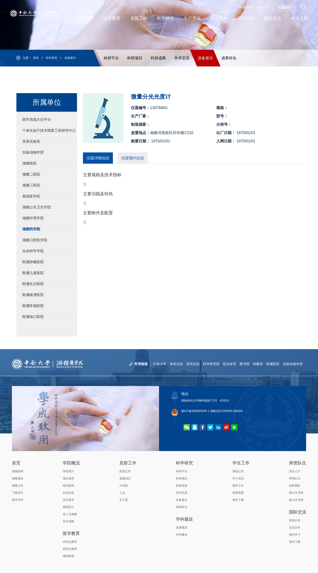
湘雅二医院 (31, 174)
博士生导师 (296, 492)
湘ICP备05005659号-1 (195, 411)
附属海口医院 (33, 317)
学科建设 (184, 519)
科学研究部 (211, 364)
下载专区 (17, 492)
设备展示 (70, 58)
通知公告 (238, 471)
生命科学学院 (33, 251)
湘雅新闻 (17, 471)
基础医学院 (31, 196)
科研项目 (134, 58)
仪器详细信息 (98, 158)
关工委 (123, 500)
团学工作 (238, 485)
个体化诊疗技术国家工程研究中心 (49, 130)
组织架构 (68, 485)
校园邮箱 (284, 7)
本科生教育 (70, 541)
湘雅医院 (29, 163)
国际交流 (297, 512)
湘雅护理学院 (33, 218)
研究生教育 (70, 549)
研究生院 (193, 364)
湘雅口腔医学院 (34, 240)
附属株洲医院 (33, 295)
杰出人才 (294, 471)
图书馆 (245, 364)
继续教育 (68, 556)
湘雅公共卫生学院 (36, 207)
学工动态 (238, 478)
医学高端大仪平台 (36, 119)
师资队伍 (297, 463)
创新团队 (294, 485)
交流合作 (294, 527)
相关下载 (238, 500)
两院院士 (68, 507)
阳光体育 (229, 364)
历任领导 (68, 500)
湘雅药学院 (31, 229)
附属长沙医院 (33, 284)
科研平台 (111, 58)
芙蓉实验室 (31, 141)
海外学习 (294, 534)
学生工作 (241, 463)
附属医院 (272, 364)
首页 (36, 58)
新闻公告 (294, 520)
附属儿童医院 (33, 273)
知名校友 (68, 492)
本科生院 (176, 364)
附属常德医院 (33, 306)
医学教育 (71, 533)
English (262, 7)
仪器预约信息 (132, 158)
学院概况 (71, 463)
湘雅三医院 (31, 185)
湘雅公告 (17, 485)
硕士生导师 (296, 500)
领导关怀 (17, 500)
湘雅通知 (17, 478)
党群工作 (127, 463)
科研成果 (158, 58)
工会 (122, 492)
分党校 (123, 485)
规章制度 (238, 492)
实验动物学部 (33, 152)
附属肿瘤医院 (33, 262)
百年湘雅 (68, 521)
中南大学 (246, 7)
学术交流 (181, 58)
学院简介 (68, 471)
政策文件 (125, 471)
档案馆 (258, 364)
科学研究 (51, 58)
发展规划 (181, 527)
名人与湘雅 (70, 514)
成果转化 (228, 58)
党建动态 (125, 478)
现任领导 (68, 478)
